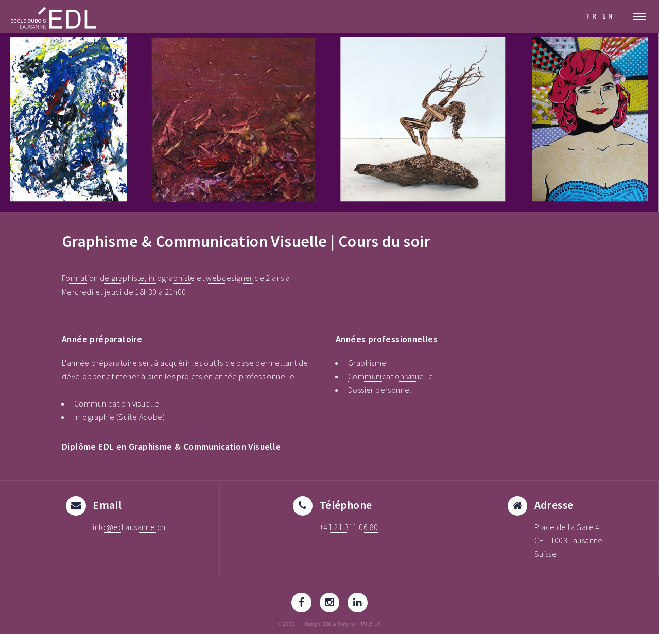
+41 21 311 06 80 (349, 527)
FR (592, 16)
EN (608, 16)
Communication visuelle (117, 403)
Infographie (94, 417)
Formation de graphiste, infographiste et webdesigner (157, 278)
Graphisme (367, 363)
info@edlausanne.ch (129, 527)
